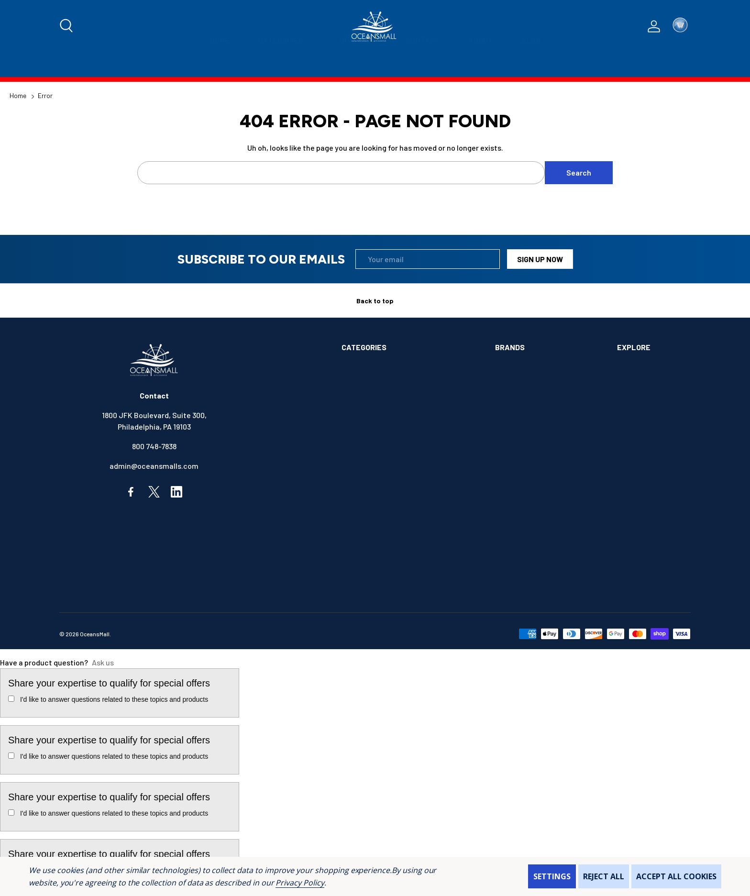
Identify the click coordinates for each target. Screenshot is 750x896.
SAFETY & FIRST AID (375, 583)
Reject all (603, 876)
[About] (480, 65)
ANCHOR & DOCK (369, 387)
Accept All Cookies (676, 876)
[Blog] (530, 65)
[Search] (67, 26)
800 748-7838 (154, 446)
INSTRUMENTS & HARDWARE (389, 524)
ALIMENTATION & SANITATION (391, 367)
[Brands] (358, 65)
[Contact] (423, 65)
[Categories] (284, 65)
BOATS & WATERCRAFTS (383, 406)
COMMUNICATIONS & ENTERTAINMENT (405, 446)
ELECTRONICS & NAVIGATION (390, 485)
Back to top (375, 301)
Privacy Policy (300, 882)
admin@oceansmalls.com (154, 465)
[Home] (220, 65)
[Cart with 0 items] (680, 26)
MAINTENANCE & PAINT (380, 544)
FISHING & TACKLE (373, 504)
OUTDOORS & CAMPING (380, 563)
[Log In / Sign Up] (654, 26)
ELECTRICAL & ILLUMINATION (391, 465)
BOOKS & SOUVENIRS (377, 426)
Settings (552, 876)
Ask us (103, 662)
